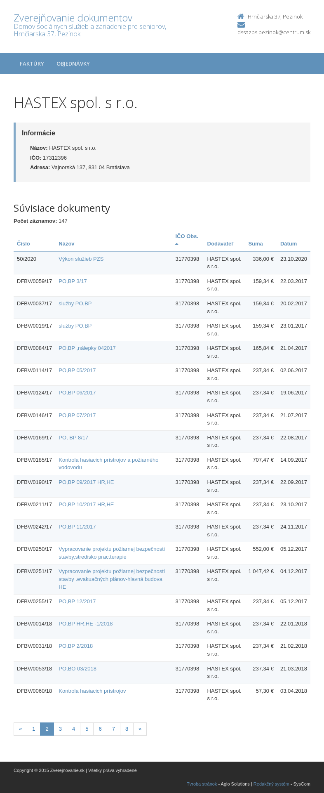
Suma (255, 244)
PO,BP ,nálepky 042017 (87, 348)
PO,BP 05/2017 (77, 370)
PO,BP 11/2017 (77, 527)
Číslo (23, 244)
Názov (66, 244)
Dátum (288, 244)
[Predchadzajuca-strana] (20, 729)
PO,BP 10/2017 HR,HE (86, 504)
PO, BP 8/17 (73, 437)
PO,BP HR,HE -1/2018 (86, 624)
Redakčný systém (271, 783)
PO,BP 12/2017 (77, 601)
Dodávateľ (220, 244)
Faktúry (32, 63)
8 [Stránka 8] (126, 729)
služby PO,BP (75, 303)
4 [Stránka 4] (73, 729)
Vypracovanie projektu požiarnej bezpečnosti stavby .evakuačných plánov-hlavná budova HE (112, 579)
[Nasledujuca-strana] (140, 729)
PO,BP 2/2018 (76, 646)
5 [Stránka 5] (86, 729)
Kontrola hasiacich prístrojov (92, 691)
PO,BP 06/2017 (77, 392)
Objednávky (73, 63)
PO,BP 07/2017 (77, 415)
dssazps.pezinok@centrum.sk (273, 32)
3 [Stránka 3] (60, 729)
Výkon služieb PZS (81, 259)
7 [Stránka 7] (113, 729)
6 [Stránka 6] (100, 729)
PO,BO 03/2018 (77, 669)
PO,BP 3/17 (73, 281)
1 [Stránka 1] (33, 729)
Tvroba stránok (202, 783)
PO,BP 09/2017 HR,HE (86, 482)
